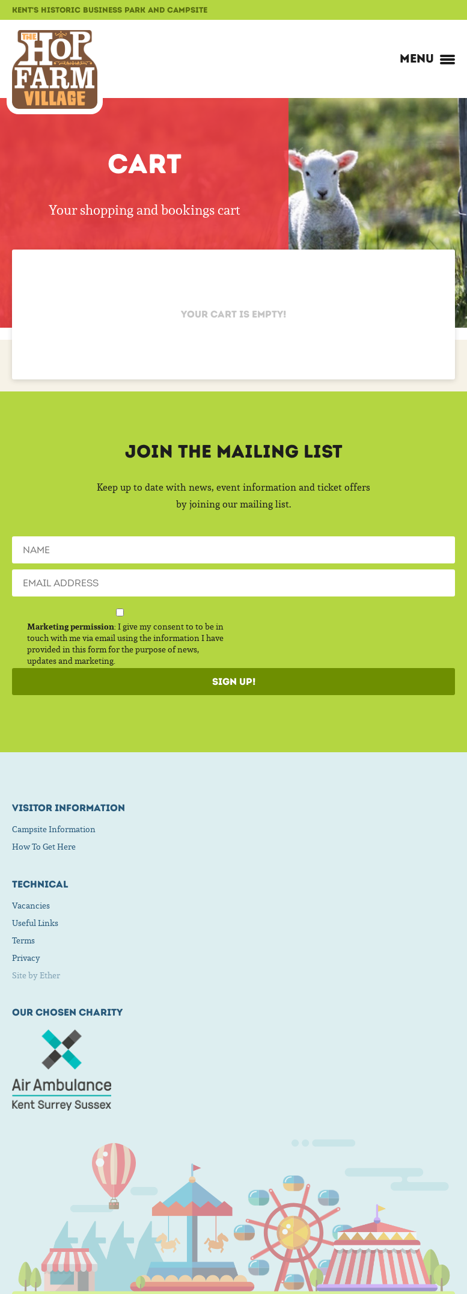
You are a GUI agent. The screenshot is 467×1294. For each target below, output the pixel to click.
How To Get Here (44, 846)
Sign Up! (233, 681)
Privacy (26, 957)
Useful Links (35, 923)
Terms (23, 940)
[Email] (233, 582)
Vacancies (31, 905)
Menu (427, 58)
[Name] (233, 549)
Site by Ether (36, 975)
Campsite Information (54, 829)
